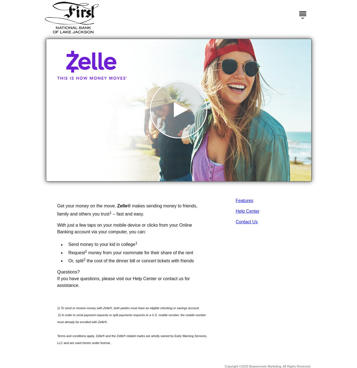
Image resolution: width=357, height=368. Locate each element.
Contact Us (247, 221)
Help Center (247, 211)
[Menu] (302, 11)
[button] (178, 110)
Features (244, 200)
